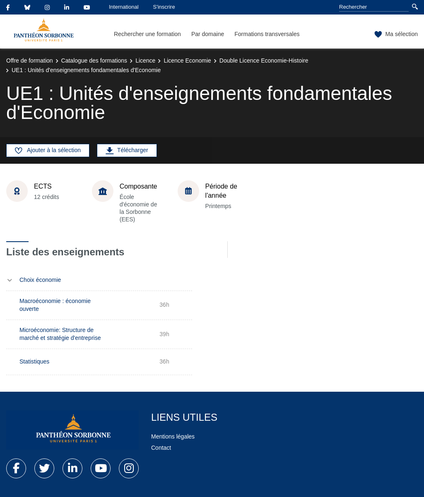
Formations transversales (266, 34)
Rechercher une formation (147, 34)
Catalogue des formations (94, 60)
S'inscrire (164, 7)
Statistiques (34, 361)
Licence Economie (187, 60)
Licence (145, 60)
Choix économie (40, 279)
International (124, 7)
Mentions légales (173, 436)
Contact (161, 447)
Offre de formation (29, 60)
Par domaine (207, 34)
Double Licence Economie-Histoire (263, 60)
